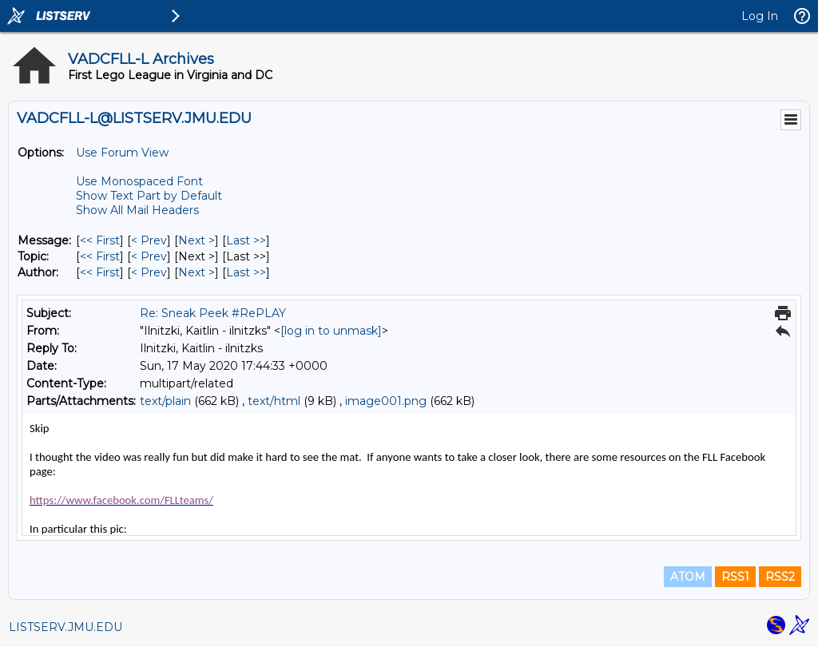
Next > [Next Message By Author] (196, 272)
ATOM (687, 577)
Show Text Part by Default (149, 196)
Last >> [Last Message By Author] (246, 272)
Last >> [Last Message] (246, 240)
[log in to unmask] (331, 331)
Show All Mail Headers (137, 210)
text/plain (165, 401)
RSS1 (735, 577)
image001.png (386, 401)
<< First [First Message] (100, 240)
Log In (759, 16)
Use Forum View (122, 152)
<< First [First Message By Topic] (100, 256)
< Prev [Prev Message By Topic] (149, 256)
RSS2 (780, 577)
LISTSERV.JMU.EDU (65, 627)
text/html (274, 401)
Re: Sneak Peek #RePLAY (213, 313)
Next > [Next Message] (196, 240)
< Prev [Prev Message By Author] (149, 272)
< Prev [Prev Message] (149, 240)
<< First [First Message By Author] (100, 272)
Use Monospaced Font (139, 181)
